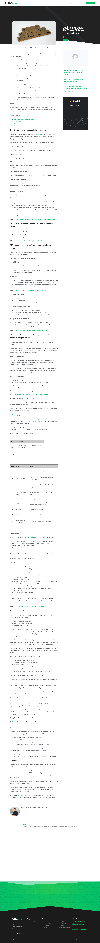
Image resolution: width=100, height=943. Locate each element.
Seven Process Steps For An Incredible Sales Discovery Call (31, 606)
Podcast (59, 3)
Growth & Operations (65, 927)
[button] (84, 3)
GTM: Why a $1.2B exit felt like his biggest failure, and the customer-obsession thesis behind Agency (75, 72)
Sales (47, 927)
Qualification (13, 415)
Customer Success (65, 923)
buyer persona (25, 740)
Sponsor (76, 3)
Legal (13, 939)
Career (47, 925)
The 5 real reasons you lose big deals (24, 119)
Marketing (63, 921)
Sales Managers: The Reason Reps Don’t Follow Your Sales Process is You (35, 219)
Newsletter (53, 3)
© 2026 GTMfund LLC (81, 939)
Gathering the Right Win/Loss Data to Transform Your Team (31, 330)
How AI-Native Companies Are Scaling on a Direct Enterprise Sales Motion (79, 930)
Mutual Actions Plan (29, 537)
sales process (37, 48)
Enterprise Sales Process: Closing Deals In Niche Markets (30, 241)
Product (62, 925)
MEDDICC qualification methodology (42, 419)
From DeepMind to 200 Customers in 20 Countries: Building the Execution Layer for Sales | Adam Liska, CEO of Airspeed (75, 88)
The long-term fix (18, 126)
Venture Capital (49, 923)
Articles (65, 40)
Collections (65, 3)
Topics (71, 3)
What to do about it (19, 121)
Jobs (80, 3)
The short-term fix (18, 124)
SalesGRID (20, 795)
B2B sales (39, 134)
